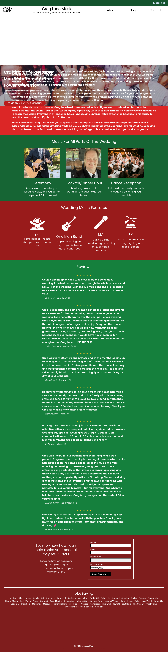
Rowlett (116, 604)
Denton (142, 598)
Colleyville (105, 598)
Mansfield (25, 604)
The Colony (138, 604)
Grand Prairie (56, 601)
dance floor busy (114, 365)
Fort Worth (25, 601)
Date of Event (96, 564)
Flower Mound (11, 601)
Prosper (84, 604)
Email (92, 549)
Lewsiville (158, 601)
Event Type (95, 556)
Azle (53, 598)
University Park (72, 606)
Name (93, 542)
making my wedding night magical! (75, 409)
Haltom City (81, 601)
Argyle (36, 598)
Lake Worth (147, 601)
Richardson (95, 604)
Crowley (125, 598)
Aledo (21, 598)
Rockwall (106, 604)
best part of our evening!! (106, 317)
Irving (130, 601)
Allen (28, 598)
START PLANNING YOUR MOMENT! (25, 103)
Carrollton (83, 598)
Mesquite (47, 604)
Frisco (35, 601)
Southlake (126, 604)
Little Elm (15, 604)
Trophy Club (151, 604)
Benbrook (61, 598)
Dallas (134, 598)
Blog (132, 10)
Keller (137, 601)
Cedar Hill (94, 598)
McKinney (36, 604)
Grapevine (69, 601)
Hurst (122, 601)
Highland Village (111, 601)
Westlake (99, 606)
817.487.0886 (159, 3)
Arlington (45, 598)
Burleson (72, 598)
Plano (76, 604)
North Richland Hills (62, 604)
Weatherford (86, 606)
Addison (13, 598)
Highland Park (95, 601)
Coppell (115, 598)
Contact (155, 10)
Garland (44, 601)
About (111, 10)
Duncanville (153, 598)
